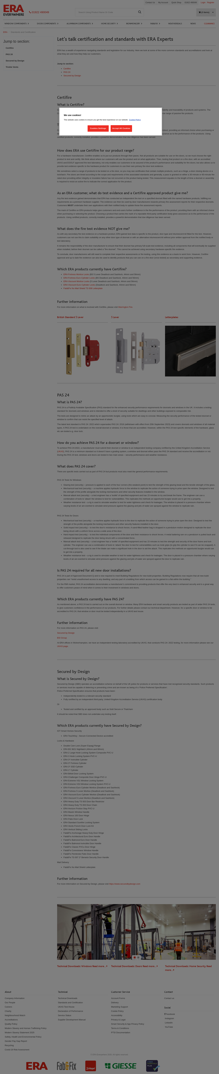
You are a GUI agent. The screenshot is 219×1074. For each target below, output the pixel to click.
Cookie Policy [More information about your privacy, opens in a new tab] (135, 120)
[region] (110, 121)
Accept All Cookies (121, 128)
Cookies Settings (98, 128)
